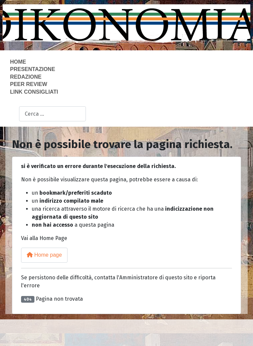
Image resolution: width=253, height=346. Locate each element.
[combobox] (52, 113)
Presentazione (32, 69)
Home (18, 62)
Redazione (25, 77)
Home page (44, 255)
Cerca (12, 114)
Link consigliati (34, 92)
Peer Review (28, 84)
